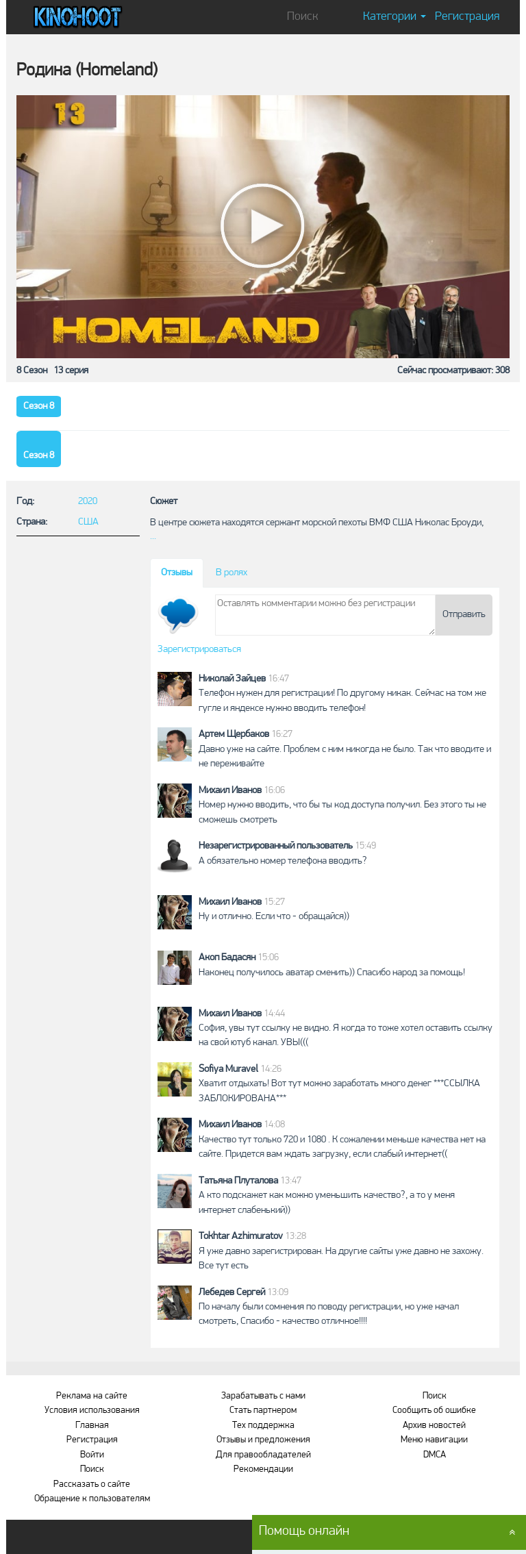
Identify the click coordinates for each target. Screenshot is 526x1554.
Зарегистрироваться (199, 649)
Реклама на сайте (91, 1396)
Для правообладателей (263, 1455)
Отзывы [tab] (176, 573)
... (153, 536)
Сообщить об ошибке (434, 1410)
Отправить (464, 615)
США (88, 522)
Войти (92, 1455)
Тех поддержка (263, 1425)
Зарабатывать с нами (263, 1396)
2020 (87, 502)
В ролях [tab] (231, 573)
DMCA (434, 1455)
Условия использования (92, 1410)
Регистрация (467, 16)
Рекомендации (263, 1469)
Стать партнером (263, 1410)
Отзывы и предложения (263, 1440)
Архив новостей (434, 1425)
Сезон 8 (38, 406)
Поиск (92, 1469)
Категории (394, 16)
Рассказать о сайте (91, 1484)
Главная (92, 1425)
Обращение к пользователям (92, 1499)
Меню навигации (434, 1440)
